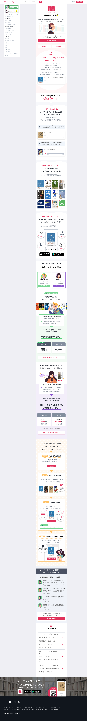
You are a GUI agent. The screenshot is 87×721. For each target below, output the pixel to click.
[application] (54, 82)
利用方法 (58, 46)
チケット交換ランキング (10, 24)
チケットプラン (37, 707)
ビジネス (7, 42)
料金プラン (44, 46)
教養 (6, 45)
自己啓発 (7, 43)
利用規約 (6, 709)
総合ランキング (8, 20)
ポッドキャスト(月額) (9, 40)
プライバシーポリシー (15, 709)
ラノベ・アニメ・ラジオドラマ (11, 53)
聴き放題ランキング (9, 22)
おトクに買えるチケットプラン (11, 14)
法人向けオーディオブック (57, 707)
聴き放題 (7, 38)
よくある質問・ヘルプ (9, 16)
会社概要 (51, 709)
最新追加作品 (8, 28)
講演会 (6, 55)
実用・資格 (7, 49)
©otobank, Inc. (17, 713)
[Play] (45, 81)
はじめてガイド (19, 707)
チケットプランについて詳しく (51, 432)
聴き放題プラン (28, 707)
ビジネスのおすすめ (9, 34)
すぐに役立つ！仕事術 (9, 30)
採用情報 (56, 709)
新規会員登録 (51, 40)
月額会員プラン (46, 707)
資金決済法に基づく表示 (41, 709)
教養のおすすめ (8, 32)
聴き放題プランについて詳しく (51, 357)
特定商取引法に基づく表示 (28, 709)
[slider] (55, 153)
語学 (6, 47)
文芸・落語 (7, 51)
